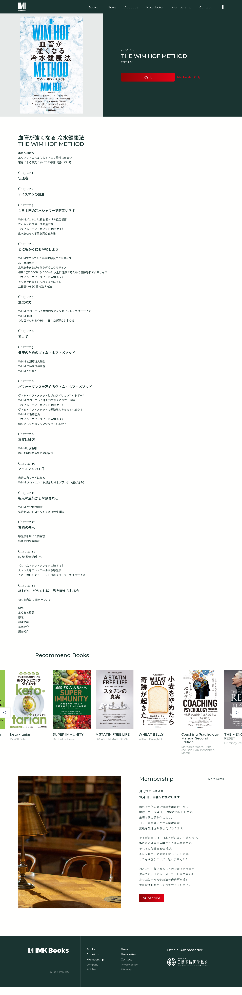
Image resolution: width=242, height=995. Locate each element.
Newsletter (128, 954)
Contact (126, 959)
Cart (148, 77)
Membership (95, 959)
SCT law (91, 969)
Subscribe (151, 898)
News (125, 949)
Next (237, 712)
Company (92, 964)
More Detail (216, 779)
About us (93, 954)
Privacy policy (129, 964)
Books (91, 949)
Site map (126, 969)
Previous (5, 712)
